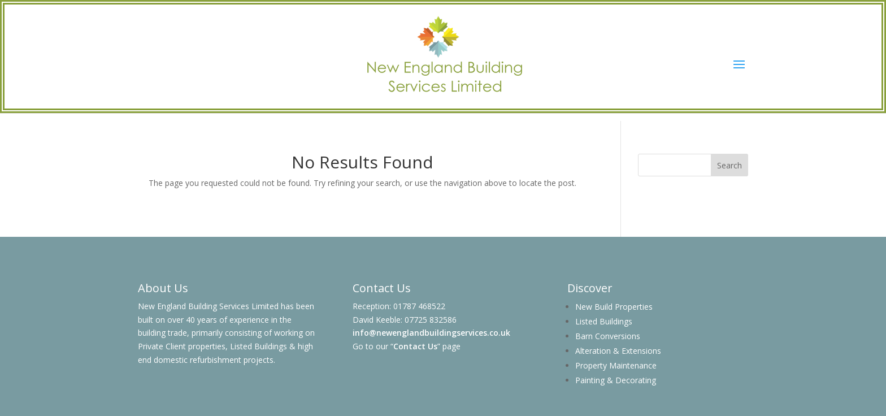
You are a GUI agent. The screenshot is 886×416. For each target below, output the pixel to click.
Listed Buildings (603, 321)
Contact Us (415, 346)
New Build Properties (614, 306)
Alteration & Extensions (618, 350)
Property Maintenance (616, 365)
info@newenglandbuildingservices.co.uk (431, 332)
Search (729, 165)
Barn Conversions (607, 336)
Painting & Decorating (615, 380)
